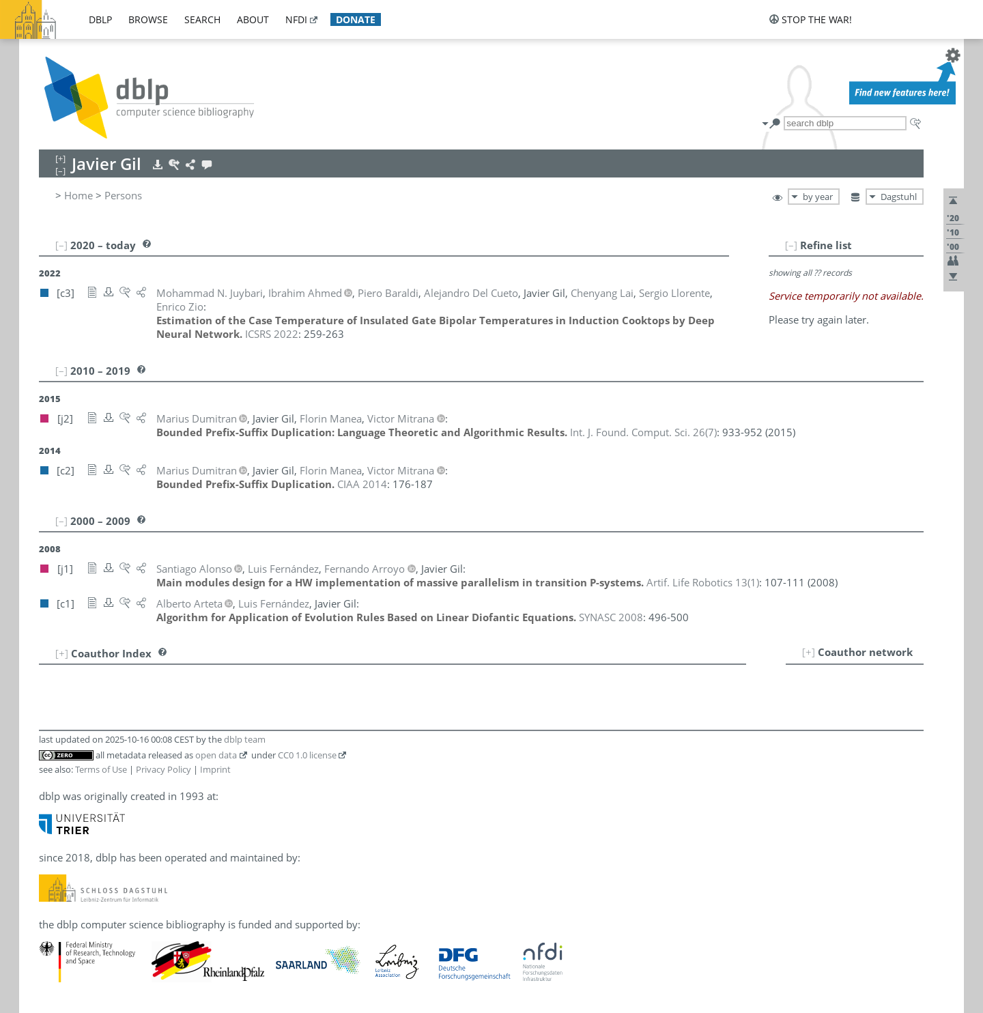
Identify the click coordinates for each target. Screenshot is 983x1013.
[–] (791, 245)
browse (148, 19)
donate (355, 19)
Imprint (215, 769)
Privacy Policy (163, 769)
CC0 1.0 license (307, 755)
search (202, 19)
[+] (808, 652)
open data (216, 755)
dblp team (245, 739)
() (643, 432)
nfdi (296, 19)
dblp (100, 19)
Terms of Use (101, 769)
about (253, 19)
